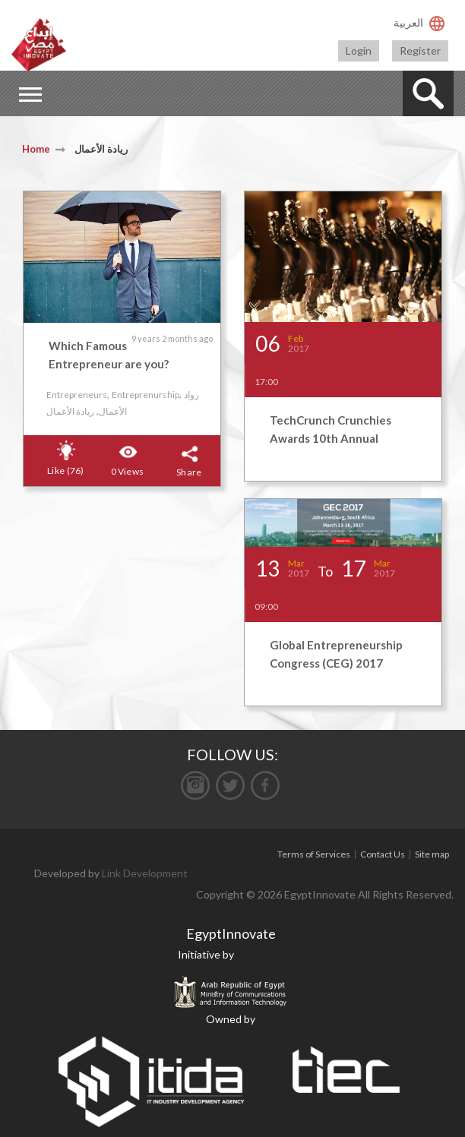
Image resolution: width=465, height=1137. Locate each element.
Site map (432, 854)
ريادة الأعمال (70, 411)
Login (359, 50)
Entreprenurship (145, 394)
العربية (408, 22)
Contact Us (382, 854)
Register (420, 50)
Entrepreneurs (76, 394)
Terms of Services (314, 854)
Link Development (145, 873)
